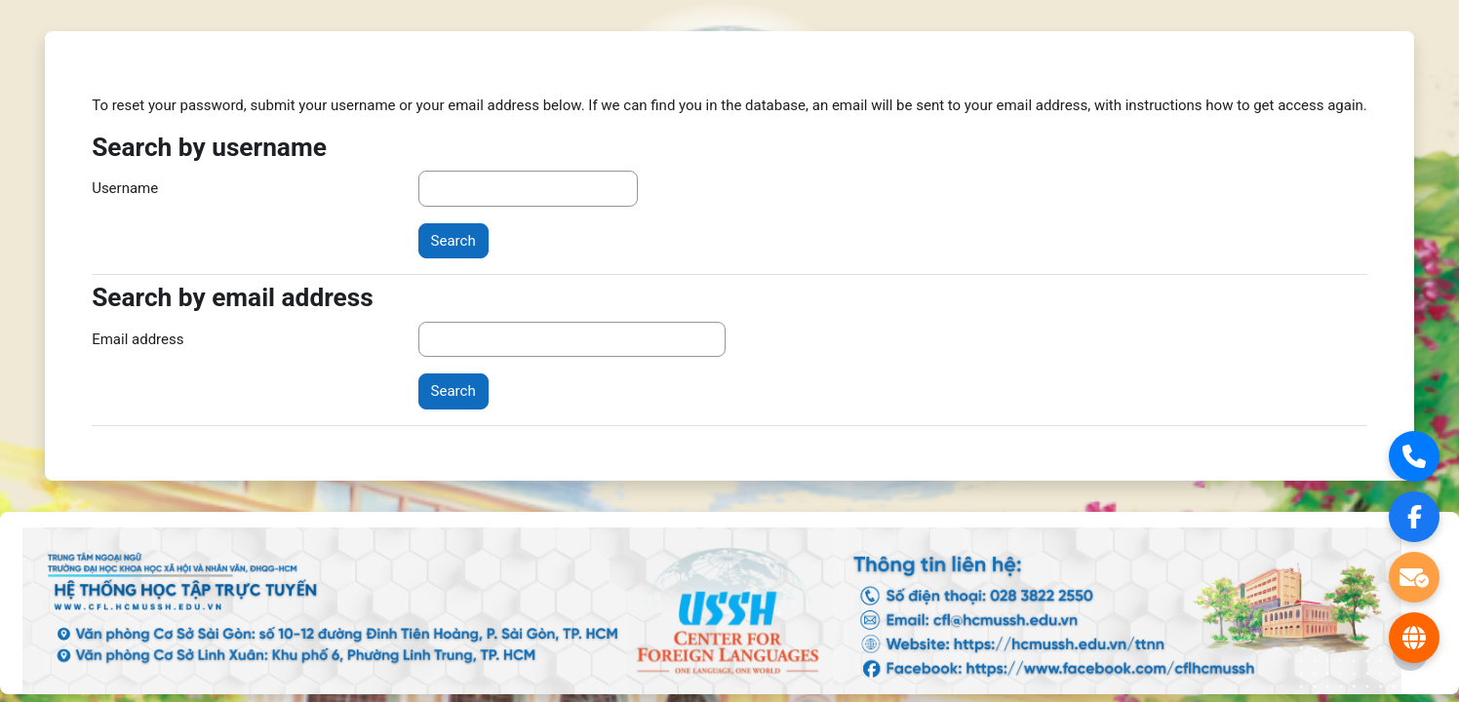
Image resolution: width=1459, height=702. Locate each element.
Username (125, 188)
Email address (137, 339)
